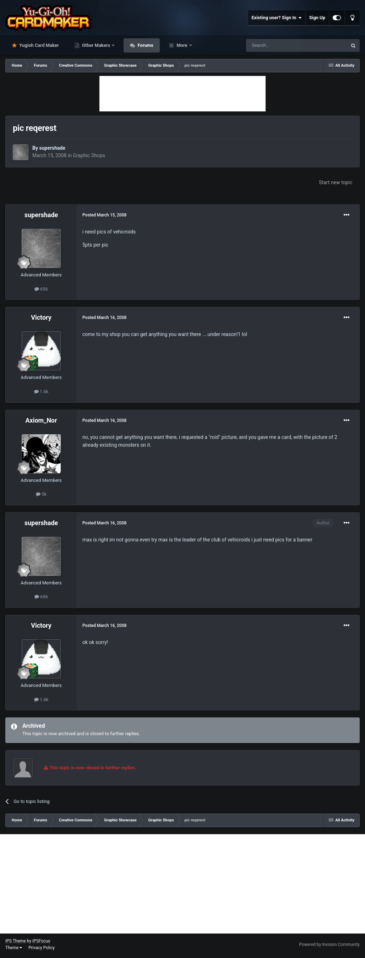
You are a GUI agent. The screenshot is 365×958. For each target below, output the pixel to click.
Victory (41, 317)
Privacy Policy (41, 947)
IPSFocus (41, 940)
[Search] (280, 45)
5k (41, 494)
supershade (52, 148)
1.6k (41, 391)
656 (41, 289)
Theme (13, 947)
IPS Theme (15, 940)
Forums (144, 45)
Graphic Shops (89, 155)
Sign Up (317, 17)
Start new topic (335, 182)
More (182, 45)
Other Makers (96, 45)
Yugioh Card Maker (38, 45)
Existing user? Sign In (277, 17)
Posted (104, 215)
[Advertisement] (182, 93)
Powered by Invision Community (329, 944)
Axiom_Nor (41, 420)
